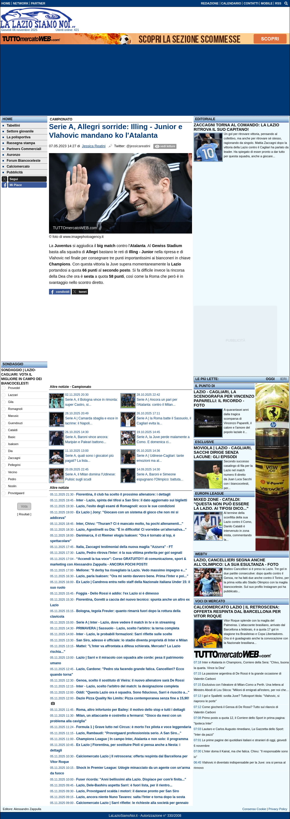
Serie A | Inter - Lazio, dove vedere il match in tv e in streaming (125, 622)
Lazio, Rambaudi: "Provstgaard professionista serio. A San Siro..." (128, 733)
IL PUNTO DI (205, 386)
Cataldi (13, 430)
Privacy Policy (278, 809)
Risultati (24, 514)
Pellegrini (14, 465)
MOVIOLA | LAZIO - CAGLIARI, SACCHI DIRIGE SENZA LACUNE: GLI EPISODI (223, 452)
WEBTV (201, 554)
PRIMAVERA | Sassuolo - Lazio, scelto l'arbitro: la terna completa (127, 628)
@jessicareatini (138, 146)
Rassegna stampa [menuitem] (19, 143)
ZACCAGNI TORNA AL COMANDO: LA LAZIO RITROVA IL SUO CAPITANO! (236, 127)
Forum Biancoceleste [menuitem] (21, 161)
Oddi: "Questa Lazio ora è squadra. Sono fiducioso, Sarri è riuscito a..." (133, 692)
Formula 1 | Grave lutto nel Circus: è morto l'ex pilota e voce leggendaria (133, 727)
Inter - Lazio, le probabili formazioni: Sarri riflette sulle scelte (124, 634)
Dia (10, 451)
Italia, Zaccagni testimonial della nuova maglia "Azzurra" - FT (124, 547)
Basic (11, 437)
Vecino (12, 472)
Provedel (14, 388)
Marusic (13, 415)
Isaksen (13, 444)
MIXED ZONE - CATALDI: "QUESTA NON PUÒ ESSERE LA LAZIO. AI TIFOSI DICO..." (221, 504)
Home (8, 119)
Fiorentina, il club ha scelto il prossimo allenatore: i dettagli (123, 494)
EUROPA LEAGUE (209, 494)
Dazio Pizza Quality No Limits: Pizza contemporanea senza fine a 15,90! (132, 698)
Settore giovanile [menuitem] (18, 131)
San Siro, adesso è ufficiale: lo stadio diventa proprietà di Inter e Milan (132, 640)
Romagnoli (15, 408)
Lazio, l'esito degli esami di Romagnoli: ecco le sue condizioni (125, 506)
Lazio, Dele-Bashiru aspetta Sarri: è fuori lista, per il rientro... (124, 785)
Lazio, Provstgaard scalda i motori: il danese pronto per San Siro (127, 791)
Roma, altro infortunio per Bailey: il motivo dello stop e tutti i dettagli (130, 710)
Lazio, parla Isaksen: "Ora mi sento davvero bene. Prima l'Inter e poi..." (132, 576)
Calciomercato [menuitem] (16, 166)
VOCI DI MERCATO (210, 601)
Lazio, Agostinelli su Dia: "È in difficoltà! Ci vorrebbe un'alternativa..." (131, 529)
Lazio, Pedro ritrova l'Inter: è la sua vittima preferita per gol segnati (129, 553)
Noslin (12, 486)
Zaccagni (14, 458)
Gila (10, 402)
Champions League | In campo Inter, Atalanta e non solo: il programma (132, 739)
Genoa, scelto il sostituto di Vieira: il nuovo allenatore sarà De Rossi (130, 680)
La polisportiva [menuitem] (16, 137)
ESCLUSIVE (204, 442)
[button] (24, 506)
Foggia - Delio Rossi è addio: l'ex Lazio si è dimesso (117, 593)
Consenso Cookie (254, 809)
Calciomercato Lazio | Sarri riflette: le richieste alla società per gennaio (132, 803)
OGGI (270, 379)
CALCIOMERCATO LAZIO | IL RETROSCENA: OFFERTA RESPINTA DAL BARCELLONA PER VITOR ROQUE (237, 611)
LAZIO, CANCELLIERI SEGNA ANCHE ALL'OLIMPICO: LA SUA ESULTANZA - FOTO (236, 562)
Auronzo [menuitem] (11, 155)
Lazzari (13, 395)
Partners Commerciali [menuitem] (22, 149)
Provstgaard (16, 493)
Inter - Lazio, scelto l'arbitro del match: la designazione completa (127, 686)
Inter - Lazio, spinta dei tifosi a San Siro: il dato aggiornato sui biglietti (131, 500)
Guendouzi (15, 423)
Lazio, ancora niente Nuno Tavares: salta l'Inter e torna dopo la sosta (130, 797)
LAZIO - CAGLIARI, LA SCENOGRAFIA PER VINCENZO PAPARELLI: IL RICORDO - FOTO (224, 398)
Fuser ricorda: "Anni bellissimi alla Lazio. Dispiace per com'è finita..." (131, 779)
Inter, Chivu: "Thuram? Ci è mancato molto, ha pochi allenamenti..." (129, 524)
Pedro (12, 479)
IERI (283, 379)
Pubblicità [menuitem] (13, 172)
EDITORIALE (205, 119)
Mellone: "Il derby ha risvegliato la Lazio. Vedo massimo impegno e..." (131, 570)
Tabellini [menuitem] (11, 125)
